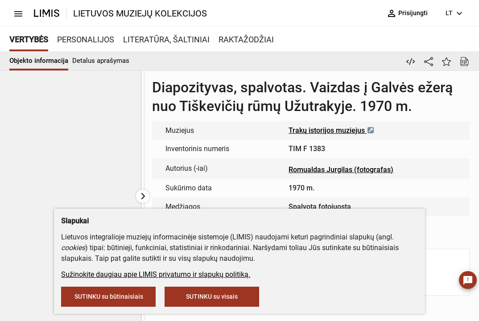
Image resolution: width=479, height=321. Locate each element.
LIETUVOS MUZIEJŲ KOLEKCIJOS (140, 13)
